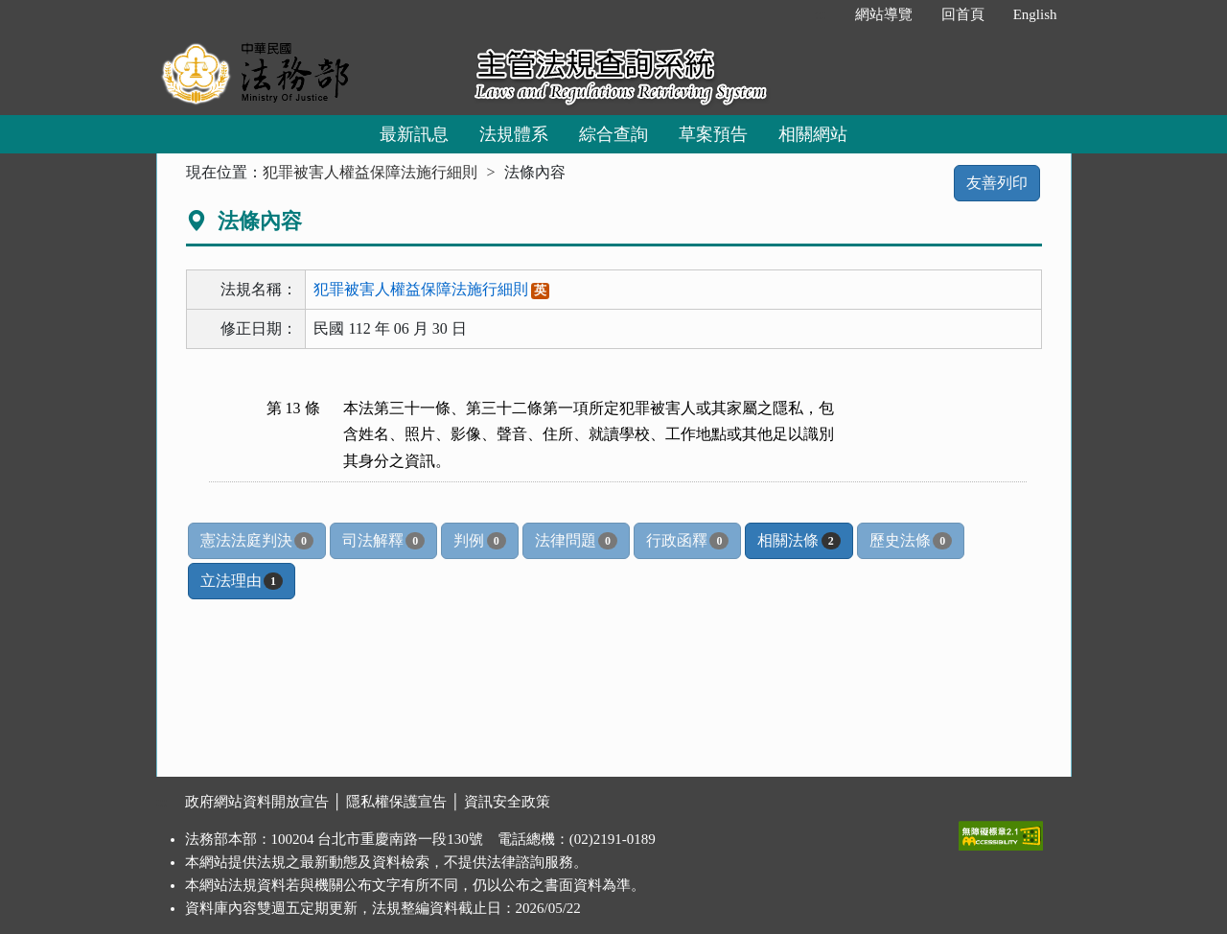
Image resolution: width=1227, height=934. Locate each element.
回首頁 (962, 14)
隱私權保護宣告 (396, 801)
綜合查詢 (613, 134)
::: (820, 14)
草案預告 (713, 134)
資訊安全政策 (507, 801)
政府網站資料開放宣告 (257, 801)
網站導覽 (884, 14)
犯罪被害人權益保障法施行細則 (370, 172)
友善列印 (997, 183)
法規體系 (513, 134)
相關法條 (798, 540)
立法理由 (241, 581)
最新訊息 (414, 134)
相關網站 (812, 134)
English (1035, 14)
